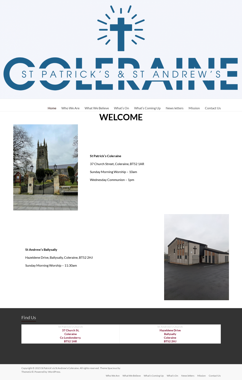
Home (52, 108)
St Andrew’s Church (170, 326)
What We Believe (97, 108)
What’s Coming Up (147, 108)
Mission (194, 108)
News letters (174, 108)
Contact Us (213, 108)
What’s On (121, 108)
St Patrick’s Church (70, 326)
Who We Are (70, 108)
